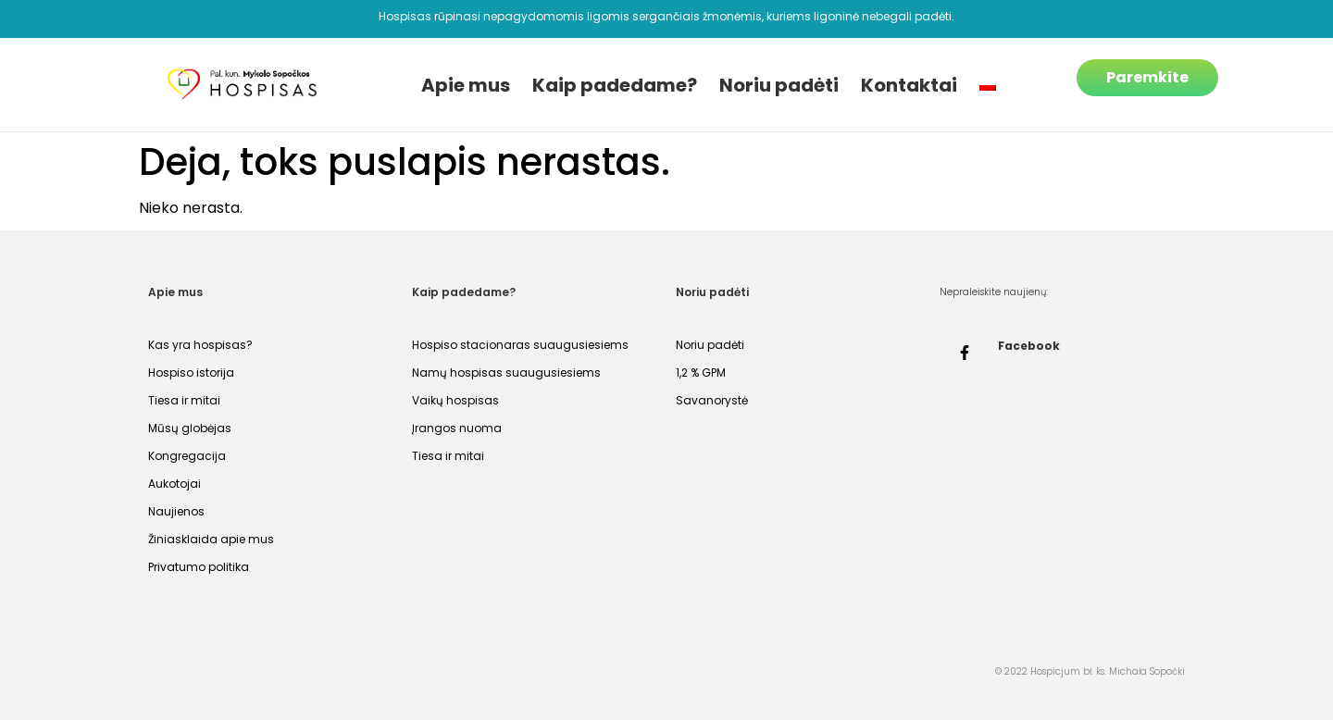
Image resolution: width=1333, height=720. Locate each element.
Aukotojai (174, 483)
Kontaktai (909, 85)
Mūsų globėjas (189, 428)
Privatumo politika (198, 567)
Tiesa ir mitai (184, 400)
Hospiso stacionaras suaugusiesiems (520, 345)
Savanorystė (712, 400)
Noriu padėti (779, 85)
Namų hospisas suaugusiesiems (506, 372)
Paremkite (1147, 77)
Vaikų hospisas (455, 400)
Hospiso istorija (191, 372)
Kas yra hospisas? (200, 345)
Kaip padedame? (614, 85)
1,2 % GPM (701, 372)
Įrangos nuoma (457, 428)
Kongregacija (187, 456)
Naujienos (176, 511)
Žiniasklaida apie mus (211, 539)
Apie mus (465, 85)
